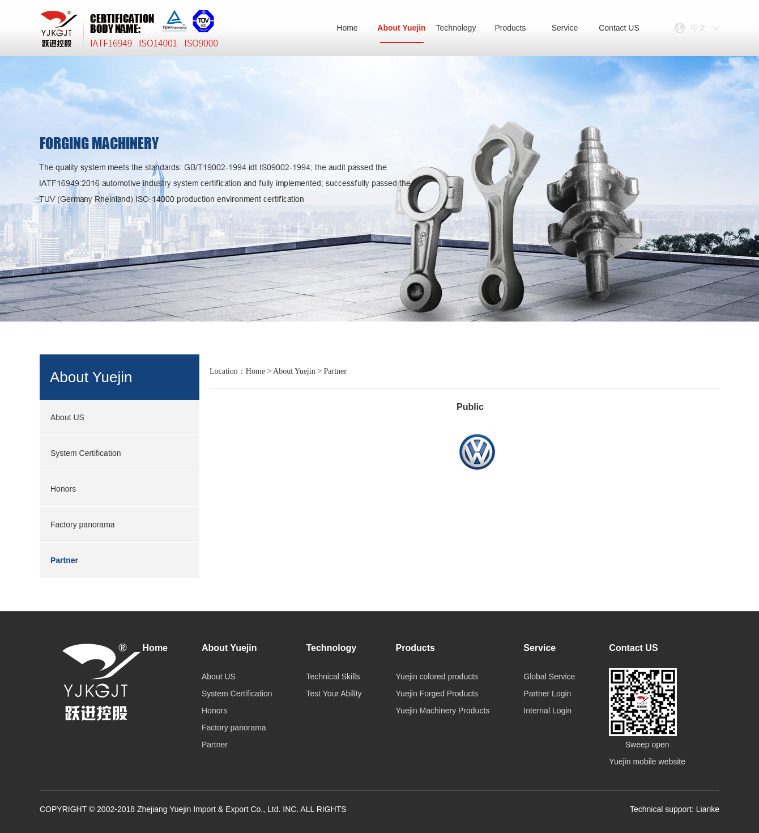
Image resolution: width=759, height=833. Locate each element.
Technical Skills (333, 676)
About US (67, 417)
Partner (64, 560)
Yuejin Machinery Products (443, 710)
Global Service (549, 676)
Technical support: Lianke (674, 809)
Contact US (619, 27)
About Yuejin (401, 33)
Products (510, 27)
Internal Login (547, 710)
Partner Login (547, 693)
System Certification (85, 453)
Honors (63, 488)
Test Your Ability (333, 693)
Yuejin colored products (437, 676)
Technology (456, 27)
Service (565, 27)
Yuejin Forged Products (437, 693)
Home (346, 27)
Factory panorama (82, 524)
